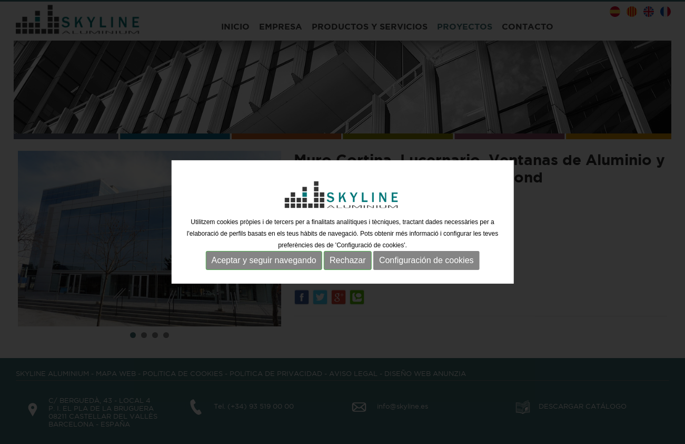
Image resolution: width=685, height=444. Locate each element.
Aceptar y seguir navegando (263, 260)
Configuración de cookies (426, 260)
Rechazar (347, 260)
